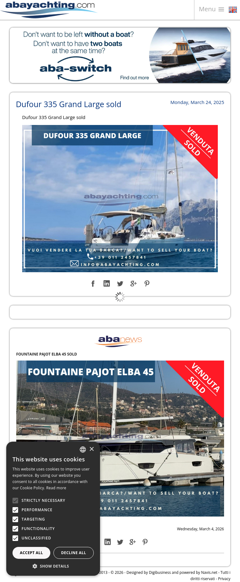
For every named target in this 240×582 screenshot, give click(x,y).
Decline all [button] (73, 552)
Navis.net (209, 572)
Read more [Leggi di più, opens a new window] (56, 488)
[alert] (53, 509)
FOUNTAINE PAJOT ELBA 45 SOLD (46, 354)
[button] (53, 566)
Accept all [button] (31, 552)
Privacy (224, 578)
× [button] (91, 449)
